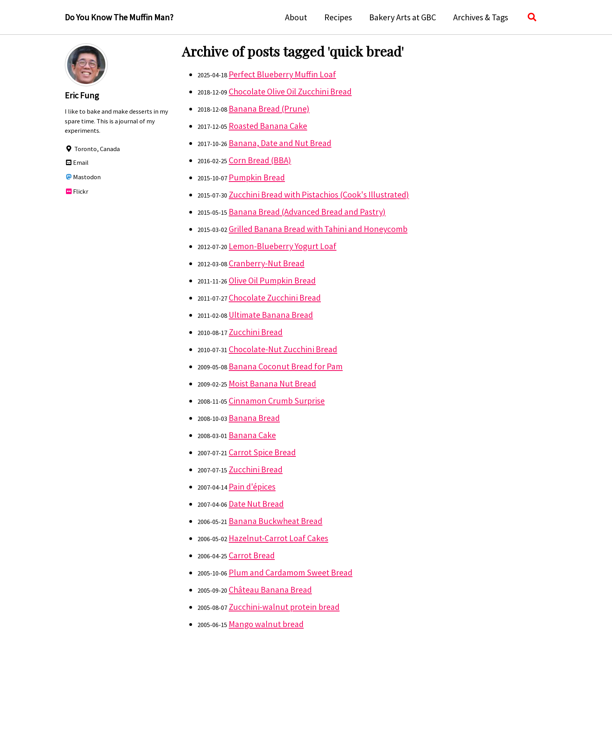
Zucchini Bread (256, 331)
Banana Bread (254, 417)
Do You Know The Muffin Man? (119, 17)
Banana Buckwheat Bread (275, 520)
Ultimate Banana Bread (271, 314)
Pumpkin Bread (257, 177)
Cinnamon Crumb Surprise (277, 400)
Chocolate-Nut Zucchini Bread (283, 349)
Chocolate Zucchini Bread (275, 297)
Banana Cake (252, 434)
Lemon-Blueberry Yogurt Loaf (282, 246)
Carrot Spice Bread (262, 452)
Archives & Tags (480, 17)
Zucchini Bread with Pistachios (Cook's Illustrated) (319, 194)
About (296, 17)
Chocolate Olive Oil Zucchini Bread (290, 91)
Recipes (338, 17)
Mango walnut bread (266, 623)
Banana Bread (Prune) (269, 108)
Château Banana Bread (270, 589)
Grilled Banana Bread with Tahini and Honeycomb (318, 228)
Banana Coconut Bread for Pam (286, 366)
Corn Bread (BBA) (260, 160)
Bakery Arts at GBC (402, 17)
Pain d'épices (252, 486)
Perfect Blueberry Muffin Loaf (282, 74)
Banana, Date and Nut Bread (280, 142)
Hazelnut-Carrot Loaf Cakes (278, 538)
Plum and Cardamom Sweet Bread (290, 572)
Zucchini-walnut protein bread (284, 606)
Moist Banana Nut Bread (272, 383)
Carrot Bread (252, 555)
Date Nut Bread (256, 503)
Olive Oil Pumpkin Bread (272, 280)
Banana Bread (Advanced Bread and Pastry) (307, 211)
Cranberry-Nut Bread (266, 263)
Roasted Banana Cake (268, 125)
